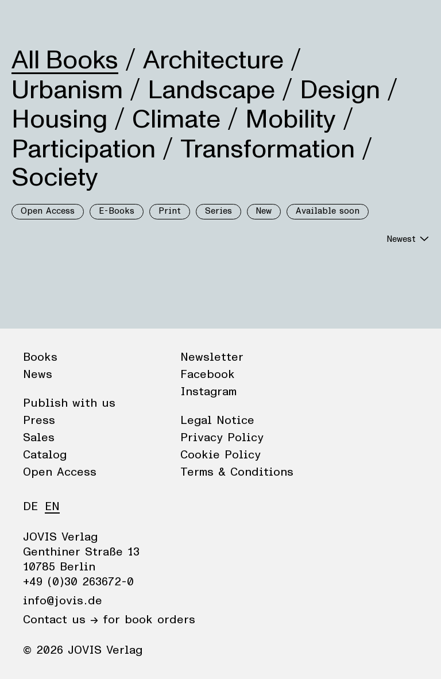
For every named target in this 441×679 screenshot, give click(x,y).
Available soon (327, 211)
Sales (39, 437)
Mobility (290, 119)
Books (28, 20)
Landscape (211, 90)
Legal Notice (217, 420)
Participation (83, 149)
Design (340, 90)
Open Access (48, 211)
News (71, 20)
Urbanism (67, 90)
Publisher (121, 20)
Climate (176, 119)
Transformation (267, 149)
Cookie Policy (220, 455)
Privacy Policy (222, 437)
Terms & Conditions (236, 472)
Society (54, 177)
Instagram (208, 392)
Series (218, 211)
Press (39, 420)
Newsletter (211, 357)
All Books (64, 60)
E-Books (116, 211)
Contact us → (60, 620)
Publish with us (69, 403)
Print (169, 211)
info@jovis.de (62, 601)
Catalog (45, 455)
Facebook (207, 374)
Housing (59, 119)
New (264, 211)
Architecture (213, 60)
